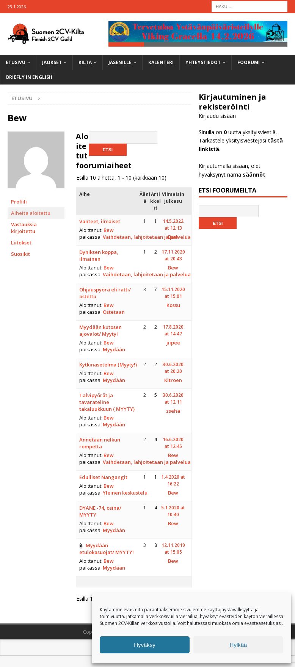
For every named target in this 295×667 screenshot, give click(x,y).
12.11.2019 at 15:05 (173, 548)
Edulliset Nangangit (103, 477)
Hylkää (238, 645)
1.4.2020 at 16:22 (173, 480)
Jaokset (52, 62)
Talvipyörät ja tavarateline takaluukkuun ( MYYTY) (107, 402)
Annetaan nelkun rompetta (99, 443)
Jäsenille (120, 62)
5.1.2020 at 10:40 (173, 511)
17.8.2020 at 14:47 (173, 330)
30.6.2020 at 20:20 (173, 367)
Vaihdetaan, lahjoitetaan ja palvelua (147, 236)
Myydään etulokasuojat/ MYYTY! (106, 549)
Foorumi (248, 62)
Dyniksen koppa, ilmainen (98, 255)
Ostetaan (114, 311)
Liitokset (21, 242)
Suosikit (20, 254)
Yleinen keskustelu (125, 492)
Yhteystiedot (203, 62)
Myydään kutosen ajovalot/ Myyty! (100, 330)
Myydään (114, 349)
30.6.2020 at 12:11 (173, 398)
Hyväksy (144, 645)
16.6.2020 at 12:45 (173, 442)
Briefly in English (29, 77)
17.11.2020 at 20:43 (173, 255)
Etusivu (15, 62)
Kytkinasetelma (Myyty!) (108, 364)
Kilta (85, 62)
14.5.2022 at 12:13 (173, 224)
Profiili (19, 201)
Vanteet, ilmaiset (99, 221)
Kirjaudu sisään (217, 116)
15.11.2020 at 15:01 (173, 292)
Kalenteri (161, 62)
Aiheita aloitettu (30, 213)
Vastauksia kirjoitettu (24, 228)
